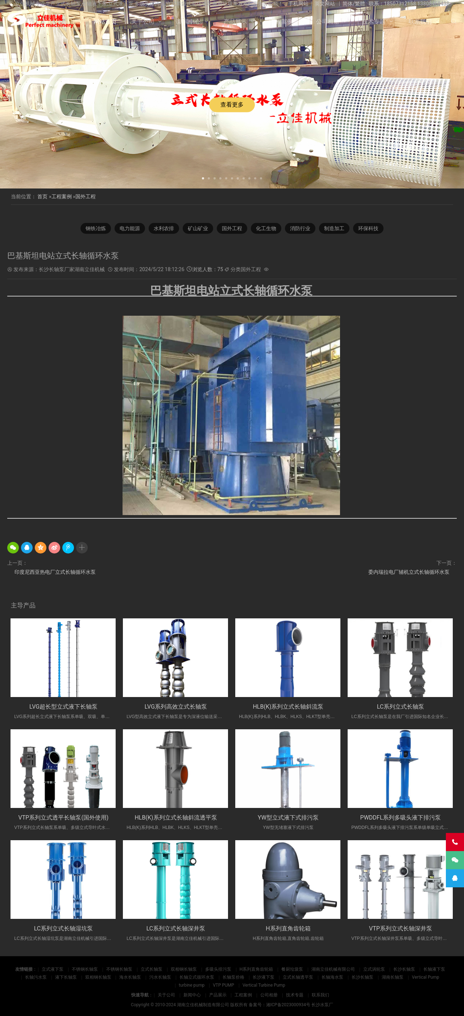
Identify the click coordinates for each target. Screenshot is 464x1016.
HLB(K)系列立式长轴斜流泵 (288, 706)
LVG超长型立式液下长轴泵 (63, 706)
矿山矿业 (198, 228)
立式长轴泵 (151, 969)
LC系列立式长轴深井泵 (176, 928)
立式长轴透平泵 (298, 977)
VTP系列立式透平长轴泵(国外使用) (63, 817)
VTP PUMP (223, 985)
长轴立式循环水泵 (196, 977)
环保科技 (368, 228)
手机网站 (298, 4)
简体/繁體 (354, 4)
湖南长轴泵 (392, 977)
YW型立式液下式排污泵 (288, 817)
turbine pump (191, 985)
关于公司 (142, 21)
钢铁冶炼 (96, 228)
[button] (203, 177)
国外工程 (85, 196)
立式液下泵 (52, 969)
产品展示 (235, 21)
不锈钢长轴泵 (85, 969)
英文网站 (325, 4)
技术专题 (373, 21)
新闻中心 (188, 21)
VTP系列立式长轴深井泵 (400, 928)
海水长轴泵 (130, 977)
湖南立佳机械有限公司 (333, 969)
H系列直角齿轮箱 (288, 928)
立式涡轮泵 (374, 969)
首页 (42, 196)
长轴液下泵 (434, 969)
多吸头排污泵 (218, 969)
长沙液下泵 (263, 977)
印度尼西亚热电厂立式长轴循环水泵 (55, 572)
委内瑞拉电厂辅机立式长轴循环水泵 (409, 572)
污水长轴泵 (160, 977)
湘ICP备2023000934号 (288, 1004)
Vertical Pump (425, 977)
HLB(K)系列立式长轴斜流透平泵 (175, 817)
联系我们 (420, 21)
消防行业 (300, 228)
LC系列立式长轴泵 (400, 706)
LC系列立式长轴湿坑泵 (63, 928)
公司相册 (327, 21)
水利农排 (164, 228)
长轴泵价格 (233, 977)
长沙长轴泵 (404, 969)
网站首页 (105, 21)
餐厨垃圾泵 (292, 969)
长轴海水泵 (332, 977)
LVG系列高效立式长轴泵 (176, 706)
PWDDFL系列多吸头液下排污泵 (400, 817)
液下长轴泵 (66, 977)
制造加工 (334, 228)
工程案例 (281, 21)
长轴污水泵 (36, 977)
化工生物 (266, 228)
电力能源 (130, 228)
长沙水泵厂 (322, 1004)
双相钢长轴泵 (184, 969)
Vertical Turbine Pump (264, 985)
